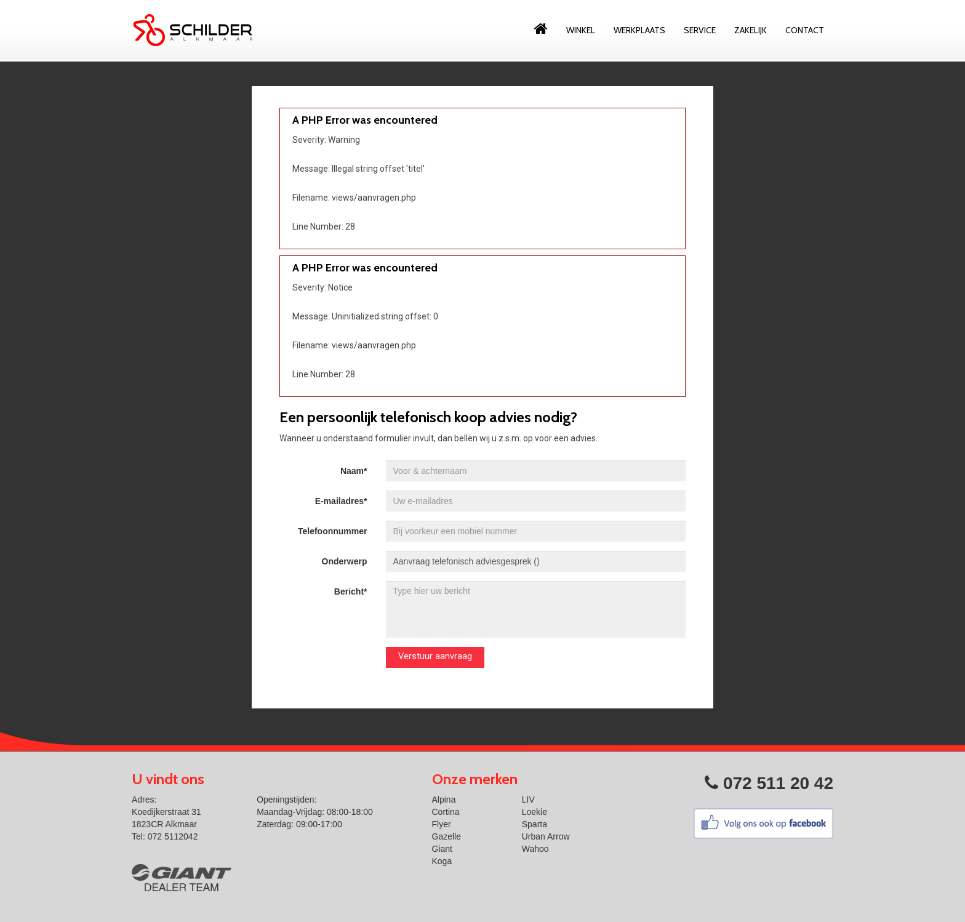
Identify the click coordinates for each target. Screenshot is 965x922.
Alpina (444, 799)
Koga (442, 861)
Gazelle (446, 836)
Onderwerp (344, 561)
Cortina (446, 812)
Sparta (534, 824)
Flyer (441, 824)
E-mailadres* (341, 501)
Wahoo (535, 849)
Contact (804, 30)
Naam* (353, 471)
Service (700, 30)
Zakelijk (750, 30)
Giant (442, 849)
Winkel (580, 30)
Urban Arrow (546, 836)
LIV (528, 799)
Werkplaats (639, 30)
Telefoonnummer (332, 531)
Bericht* (350, 591)
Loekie (534, 812)
